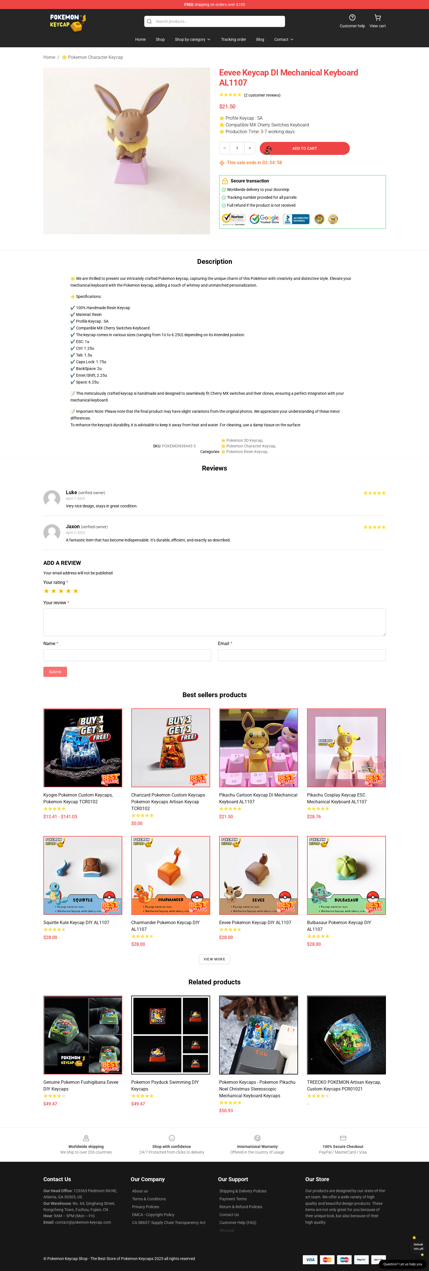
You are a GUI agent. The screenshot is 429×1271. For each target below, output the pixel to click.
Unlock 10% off (418, 1246)
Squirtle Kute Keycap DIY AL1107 (76, 922)
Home (49, 57)
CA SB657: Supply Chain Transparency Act (169, 1222)
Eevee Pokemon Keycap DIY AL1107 (255, 922)
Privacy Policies (145, 1207)
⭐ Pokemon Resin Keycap (244, 451)
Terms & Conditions (149, 1199)
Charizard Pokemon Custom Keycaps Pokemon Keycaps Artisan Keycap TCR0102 (168, 801)
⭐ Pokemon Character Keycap (92, 57)
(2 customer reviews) (262, 95)
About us (140, 1191)
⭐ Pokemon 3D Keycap (242, 440)
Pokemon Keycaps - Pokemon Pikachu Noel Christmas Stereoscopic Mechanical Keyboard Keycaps (257, 1089)
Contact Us (229, 1214)
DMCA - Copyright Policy (153, 1214)
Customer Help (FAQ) (237, 1222)
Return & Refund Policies (240, 1207)
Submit (55, 672)
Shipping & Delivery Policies (242, 1191)
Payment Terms (233, 1199)
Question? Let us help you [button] (402, 1264)
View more (214, 959)
